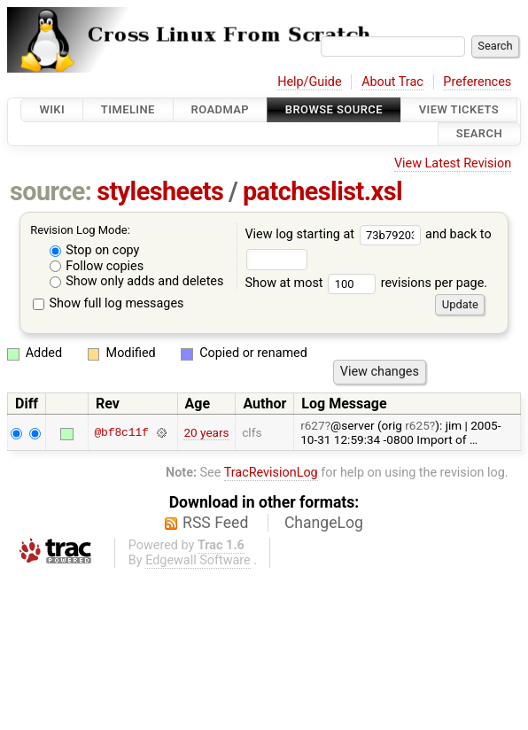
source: (51, 191)
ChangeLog (323, 523)
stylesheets (160, 191)
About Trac (392, 81)
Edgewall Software (198, 560)
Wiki (52, 109)
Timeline (128, 109)
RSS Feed (215, 523)
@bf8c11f (121, 432)
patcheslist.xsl (322, 191)
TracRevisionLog (271, 472)
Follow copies (97, 266)
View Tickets (459, 109)
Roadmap (220, 109)
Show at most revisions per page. (366, 283)
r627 (312, 425)
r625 (417, 425)
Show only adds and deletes (137, 281)
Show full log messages (108, 303)
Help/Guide (309, 81)
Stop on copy (95, 250)
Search (479, 134)
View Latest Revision (452, 163)
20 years (206, 432)
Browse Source (334, 109)
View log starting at (335, 234)
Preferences (477, 81)
